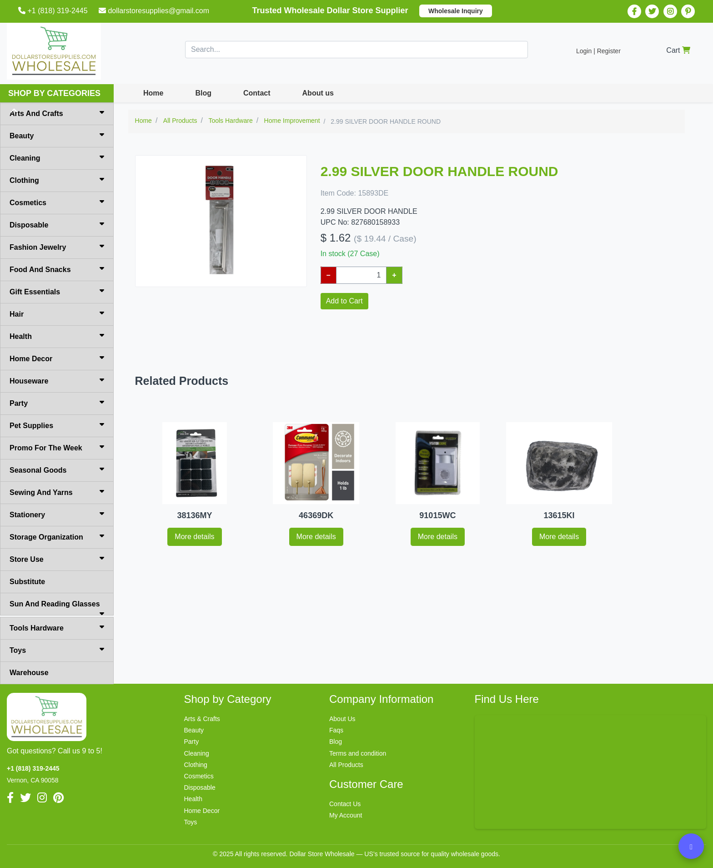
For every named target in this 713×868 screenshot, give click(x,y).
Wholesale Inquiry (455, 11)
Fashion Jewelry (57, 246)
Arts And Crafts (57, 112)
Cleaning (57, 157)
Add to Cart (344, 301)
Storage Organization (57, 536)
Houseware (57, 380)
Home (153, 93)
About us (318, 93)
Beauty (57, 135)
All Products (346, 764)
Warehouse (29, 672)
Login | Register (598, 51)
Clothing (57, 179)
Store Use (57, 558)
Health (57, 335)
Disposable (57, 224)
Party (57, 402)
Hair (57, 313)
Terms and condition (357, 753)
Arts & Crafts (202, 718)
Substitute (27, 581)
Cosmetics (57, 202)
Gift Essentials (57, 291)
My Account (345, 815)
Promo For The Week (57, 447)
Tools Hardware (57, 627)
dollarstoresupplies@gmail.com (155, 11)
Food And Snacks (57, 268)
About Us (342, 718)
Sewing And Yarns (57, 491)
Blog (203, 93)
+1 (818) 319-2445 (54, 11)
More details (194, 536)
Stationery (57, 514)
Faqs (336, 730)
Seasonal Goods (57, 469)
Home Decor (57, 358)
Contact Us (345, 803)
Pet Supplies (57, 424)
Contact (257, 93)
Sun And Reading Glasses (57, 608)
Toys (57, 649)
